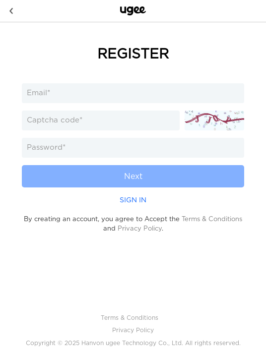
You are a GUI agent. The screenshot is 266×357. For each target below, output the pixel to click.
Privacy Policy (140, 228)
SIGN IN (133, 200)
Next (133, 176)
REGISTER (133, 53)
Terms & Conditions (212, 219)
